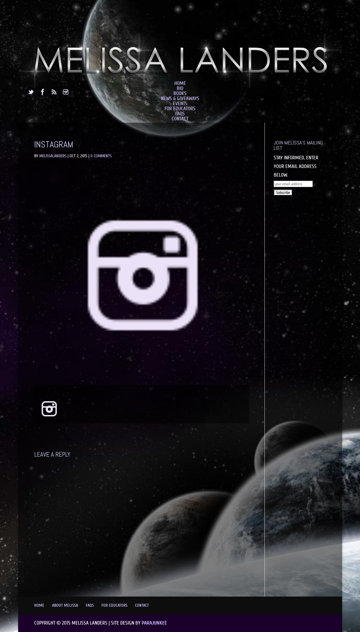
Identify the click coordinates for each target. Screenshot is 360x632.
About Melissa (65, 605)
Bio (180, 88)
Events (180, 103)
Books (180, 93)
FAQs (180, 113)
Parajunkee (154, 623)
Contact (180, 119)
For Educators (180, 108)
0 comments (101, 155)
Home (180, 83)
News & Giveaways (180, 98)
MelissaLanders (52, 155)
